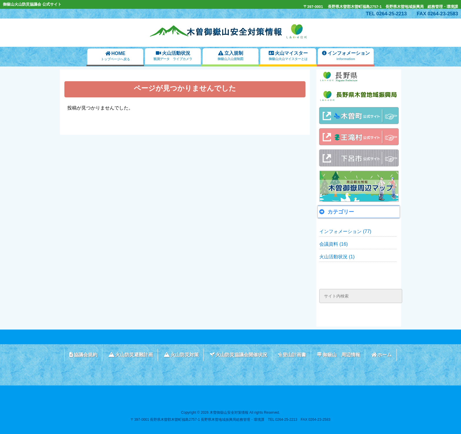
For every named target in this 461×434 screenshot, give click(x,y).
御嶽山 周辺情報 (338, 354)
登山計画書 (292, 354)
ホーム (381, 354)
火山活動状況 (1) (337, 256)
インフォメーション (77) (345, 231)
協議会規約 (83, 354)
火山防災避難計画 (130, 354)
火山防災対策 (181, 354)
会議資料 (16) (333, 244)
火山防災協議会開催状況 (238, 354)
